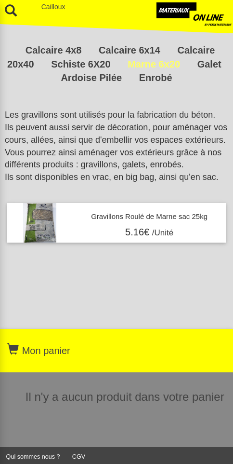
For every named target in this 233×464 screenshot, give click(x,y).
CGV (78, 456)
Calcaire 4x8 (55, 50)
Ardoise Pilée (92, 77)
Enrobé (155, 77)
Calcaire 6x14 (131, 50)
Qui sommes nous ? (33, 456)
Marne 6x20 (155, 64)
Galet (209, 64)
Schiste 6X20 (82, 64)
